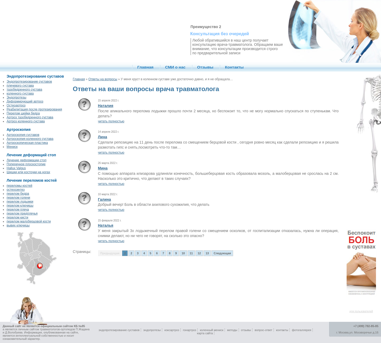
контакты (282, 330)
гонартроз (189, 330)
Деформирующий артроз (25, 101)
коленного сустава (20, 93)
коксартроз (171, 330)
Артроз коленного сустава (26, 121)
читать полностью (111, 121)
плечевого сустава (20, 85)
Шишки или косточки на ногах (28, 172)
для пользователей (361, 311)
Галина (104, 199)
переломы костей (19, 186)
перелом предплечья (22, 213)
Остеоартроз (16, 105)
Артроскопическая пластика (27, 143)
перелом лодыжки (20, 201)
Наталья (105, 225)
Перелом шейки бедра (23, 113)
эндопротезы (152, 330)
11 (191, 253)
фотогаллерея (301, 330)
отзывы (246, 330)
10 (183, 253)
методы (232, 330)
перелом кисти (17, 217)
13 (207, 253)
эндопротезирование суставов (119, 330)
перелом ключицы (20, 205)
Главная (145, 67)
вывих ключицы (18, 225)
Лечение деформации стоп (26, 160)
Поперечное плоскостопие (26, 164)
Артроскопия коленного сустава (30, 139)
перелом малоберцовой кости (29, 221)
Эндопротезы (16, 97)
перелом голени (18, 197)
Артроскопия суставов (23, 135)
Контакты (234, 67)
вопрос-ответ (264, 330)
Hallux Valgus (16, 168)
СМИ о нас (175, 67)
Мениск (12, 147)
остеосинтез (16, 189)
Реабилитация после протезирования (34, 109)
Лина (102, 137)
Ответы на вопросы (102, 79)
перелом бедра (18, 193)
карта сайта (205, 333)
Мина (103, 168)
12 (199, 253)
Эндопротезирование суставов (29, 81)
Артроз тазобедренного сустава (30, 117)
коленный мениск (211, 330)
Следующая (222, 253)
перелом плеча (18, 209)
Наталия (105, 106)
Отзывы (205, 67)
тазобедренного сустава (24, 89)
